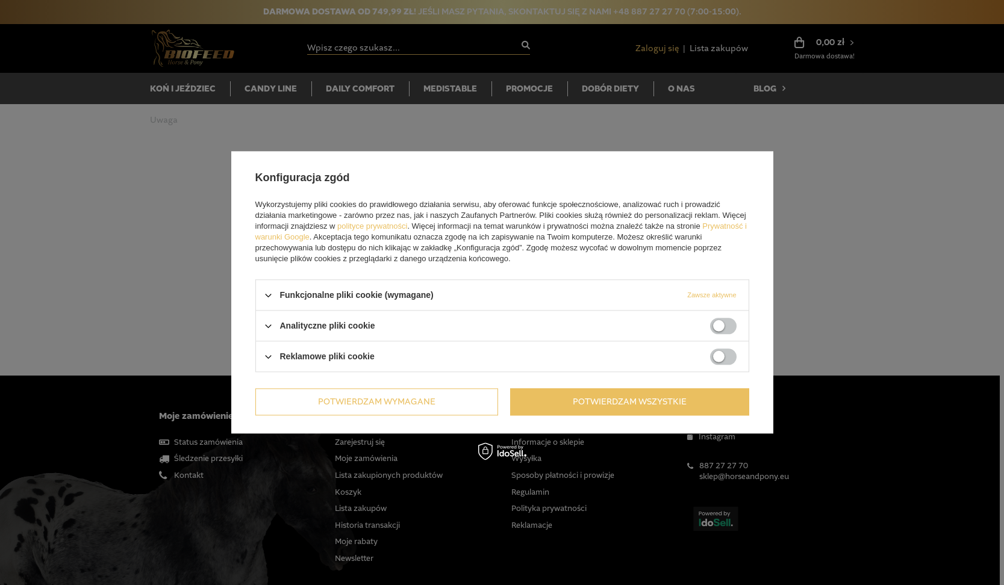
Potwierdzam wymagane (376, 402)
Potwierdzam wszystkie (630, 402)
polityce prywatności (372, 226)
